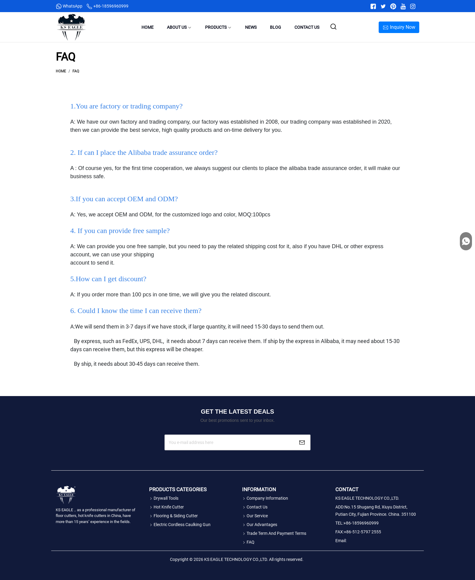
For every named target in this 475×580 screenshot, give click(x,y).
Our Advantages (259, 524)
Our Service (255, 515)
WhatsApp (69, 6)
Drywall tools (163, 498)
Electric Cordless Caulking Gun (180, 524)
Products (218, 27)
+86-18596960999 (107, 6)
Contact (346, 489)
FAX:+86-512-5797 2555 (358, 531)
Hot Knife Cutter (166, 507)
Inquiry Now (399, 27)
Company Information (265, 498)
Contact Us (306, 27)
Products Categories (178, 489)
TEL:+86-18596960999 (357, 523)
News (251, 27)
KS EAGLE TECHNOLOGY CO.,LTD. (367, 498)
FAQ (75, 71)
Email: (341, 540)
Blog (275, 27)
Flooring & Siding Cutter (173, 515)
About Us (179, 27)
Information (259, 489)
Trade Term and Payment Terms (274, 533)
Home (147, 27)
